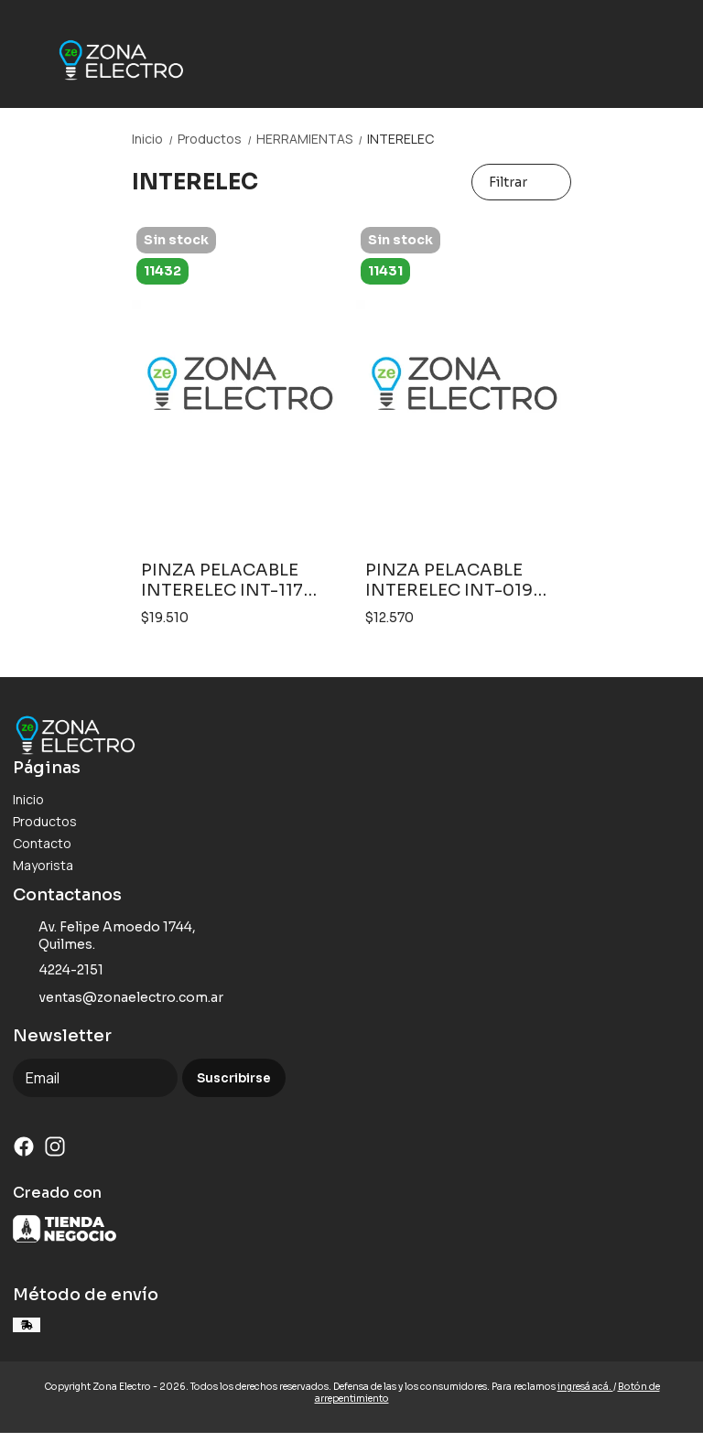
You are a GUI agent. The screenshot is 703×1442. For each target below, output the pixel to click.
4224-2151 (58, 970)
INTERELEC (400, 138)
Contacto (42, 843)
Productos (217, 138)
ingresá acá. (585, 1387)
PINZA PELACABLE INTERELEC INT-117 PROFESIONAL (222, 580)
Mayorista (43, 865)
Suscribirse (234, 1078)
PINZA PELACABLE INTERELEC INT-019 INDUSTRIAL (449, 580)
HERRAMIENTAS (311, 138)
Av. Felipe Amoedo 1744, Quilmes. (104, 935)
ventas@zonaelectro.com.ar (118, 997)
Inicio (155, 138)
